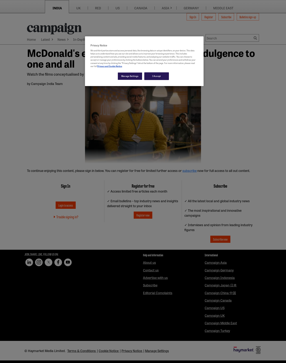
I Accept (156, 76)
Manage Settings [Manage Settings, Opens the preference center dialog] (130, 76)
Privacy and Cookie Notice (109, 66)
